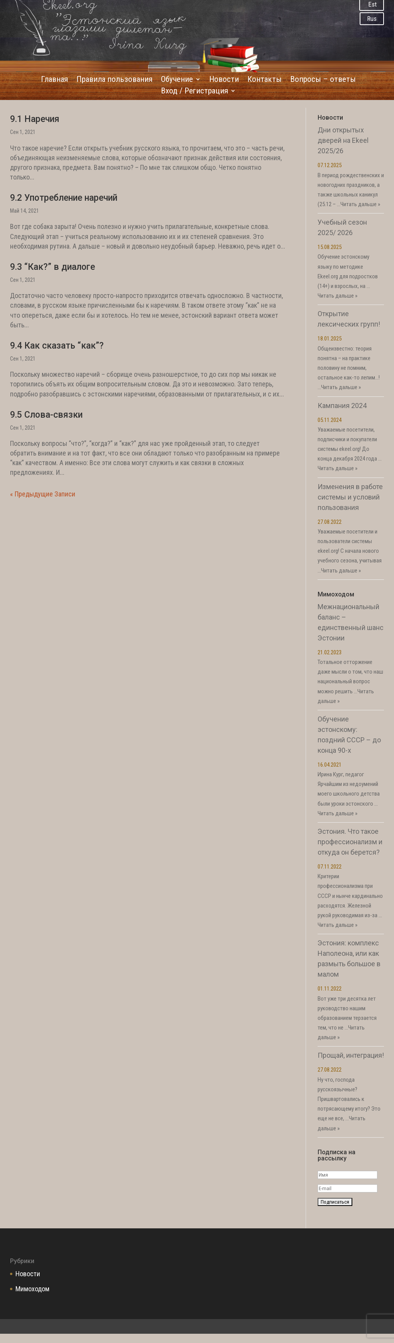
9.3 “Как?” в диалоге (52, 267)
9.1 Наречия (34, 119)
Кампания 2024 (342, 405)
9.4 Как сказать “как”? (57, 345)
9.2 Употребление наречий (63, 198)
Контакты (264, 80)
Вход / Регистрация (194, 91)
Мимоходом (32, 1289)
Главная (54, 80)
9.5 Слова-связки (46, 415)
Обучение (177, 80)
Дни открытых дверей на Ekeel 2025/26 (343, 140)
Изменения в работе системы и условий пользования (350, 497)
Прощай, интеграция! (351, 1055)
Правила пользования (114, 80)
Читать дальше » (360, 204)
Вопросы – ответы (323, 80)
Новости (224, 80)
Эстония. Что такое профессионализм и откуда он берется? (350, 841)
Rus (372, 18)
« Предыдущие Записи (42, 494)
